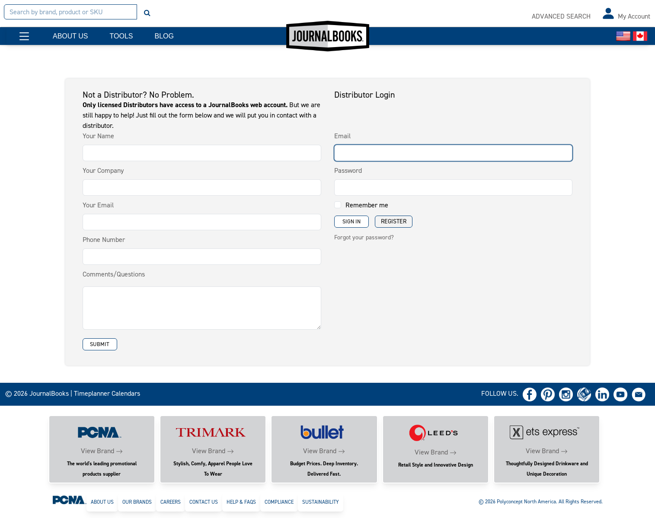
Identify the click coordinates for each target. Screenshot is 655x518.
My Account (634, 16)
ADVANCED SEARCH (561, 16)
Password (348, 170)
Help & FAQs (241, 502)
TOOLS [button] (121, 36)
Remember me (366, 205)
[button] (24, 36)
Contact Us (203, 502)
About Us (102, 502)
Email (342, 135)
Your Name (98, 135)
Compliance (279, 502)
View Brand (97, 450)
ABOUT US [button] (70, 36)
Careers (170, 502)
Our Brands (137, 502)
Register (393, 221)
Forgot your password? (364, 237)
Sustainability (320, 502)
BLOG (163, 36)
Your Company (103, 170)
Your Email (98, 205)
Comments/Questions (114, 274)
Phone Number (104, 239)
